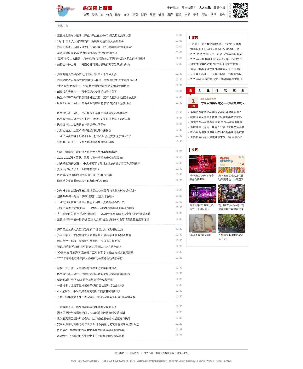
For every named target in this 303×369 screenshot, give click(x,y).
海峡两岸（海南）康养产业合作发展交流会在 (217, 127)
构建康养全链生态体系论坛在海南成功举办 (216, 117)
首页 (86, 14)
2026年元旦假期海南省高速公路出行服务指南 (84, 174)
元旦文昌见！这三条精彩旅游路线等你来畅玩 (84, 130)
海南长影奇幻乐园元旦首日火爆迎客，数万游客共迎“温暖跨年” (94, 47)
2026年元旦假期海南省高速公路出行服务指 (216, 59)
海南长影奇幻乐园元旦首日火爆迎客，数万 (216, 49)
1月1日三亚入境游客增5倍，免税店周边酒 (215, 44)
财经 (144, 14)
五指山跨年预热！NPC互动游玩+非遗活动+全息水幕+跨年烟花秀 (96, 297)
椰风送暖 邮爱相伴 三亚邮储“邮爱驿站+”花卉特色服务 (89, 246)
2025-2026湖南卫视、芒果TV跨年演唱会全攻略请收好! (90, 157)
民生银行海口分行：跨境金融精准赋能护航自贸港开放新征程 (93, 273)
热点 (109, 14)
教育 (153, 14)
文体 (126, 14)
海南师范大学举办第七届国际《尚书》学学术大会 (87, 74)
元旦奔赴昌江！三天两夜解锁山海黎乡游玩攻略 (85, 142)
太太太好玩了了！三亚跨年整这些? (78, 169)
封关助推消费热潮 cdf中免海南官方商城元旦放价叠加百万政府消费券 (98, 163)
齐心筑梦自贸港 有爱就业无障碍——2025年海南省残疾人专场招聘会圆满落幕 (104, 213)
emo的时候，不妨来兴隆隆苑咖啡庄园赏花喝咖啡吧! (88, 291)
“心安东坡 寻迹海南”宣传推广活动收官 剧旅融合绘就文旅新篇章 (95, 252)
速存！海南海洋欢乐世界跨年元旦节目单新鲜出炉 (87, 151)
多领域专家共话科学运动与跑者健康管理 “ (215, 112)
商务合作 (148, 353)
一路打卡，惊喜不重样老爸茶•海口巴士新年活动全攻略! (90, 285)
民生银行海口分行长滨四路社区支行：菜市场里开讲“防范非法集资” (97, 97)
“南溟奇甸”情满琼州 (200, 235)
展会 (222, 14)
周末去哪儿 (189, 7)
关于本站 (119, 353)
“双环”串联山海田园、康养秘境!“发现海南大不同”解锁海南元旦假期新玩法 (101, 58)
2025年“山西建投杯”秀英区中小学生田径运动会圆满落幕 (90, 330)
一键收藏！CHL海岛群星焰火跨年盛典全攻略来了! (87, 306)
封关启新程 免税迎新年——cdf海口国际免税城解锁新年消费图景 (96, 207)
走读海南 (173, 7)
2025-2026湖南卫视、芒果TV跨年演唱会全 (216, 54)
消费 (135, 14)
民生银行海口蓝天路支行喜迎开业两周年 (81, 124)
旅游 (118, 14)
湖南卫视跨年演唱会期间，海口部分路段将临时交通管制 (91, 312)
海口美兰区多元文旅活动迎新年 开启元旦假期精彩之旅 (90, 229)
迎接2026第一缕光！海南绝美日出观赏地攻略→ (86, 196)
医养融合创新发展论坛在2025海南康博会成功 (217, 132)
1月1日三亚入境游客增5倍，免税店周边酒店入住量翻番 (90, 41)
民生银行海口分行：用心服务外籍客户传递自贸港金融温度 (92, 113)
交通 (187, 14)
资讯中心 (97, 14)
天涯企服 (219, 7)
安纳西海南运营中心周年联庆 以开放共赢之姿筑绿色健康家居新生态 (98, 324)
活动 (213, 14)
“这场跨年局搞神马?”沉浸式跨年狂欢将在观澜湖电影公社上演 (231, 209)
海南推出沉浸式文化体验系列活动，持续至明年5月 (230, 179)
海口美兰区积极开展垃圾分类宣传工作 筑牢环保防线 (88, 240)
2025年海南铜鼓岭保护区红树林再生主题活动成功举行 (90, 258)
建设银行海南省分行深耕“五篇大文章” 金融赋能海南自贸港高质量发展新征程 (103, 219)
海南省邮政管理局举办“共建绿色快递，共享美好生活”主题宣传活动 (97, 80)
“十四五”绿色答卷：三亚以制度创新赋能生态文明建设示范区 (93, 85)
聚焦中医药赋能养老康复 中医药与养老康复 (216, 122)
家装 (179, 14)
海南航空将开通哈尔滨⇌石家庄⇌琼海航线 (82, 180)
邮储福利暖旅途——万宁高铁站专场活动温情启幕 (87, 91)
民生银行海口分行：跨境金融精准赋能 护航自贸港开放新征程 (94, 103)
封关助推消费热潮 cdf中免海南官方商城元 (215, 64)
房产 (170, 14)
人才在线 (205, 7)
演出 (205, 14)
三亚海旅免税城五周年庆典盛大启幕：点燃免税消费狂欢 (91, 202)
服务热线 (134, 353)
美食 (196, 14)
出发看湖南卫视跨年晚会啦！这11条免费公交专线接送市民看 (94, 318)
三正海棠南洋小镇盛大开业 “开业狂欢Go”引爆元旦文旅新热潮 (94, 35)
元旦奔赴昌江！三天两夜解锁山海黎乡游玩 (216, 74)
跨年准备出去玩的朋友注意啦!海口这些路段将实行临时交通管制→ (96, 190)
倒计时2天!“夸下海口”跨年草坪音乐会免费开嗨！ (86, 279)
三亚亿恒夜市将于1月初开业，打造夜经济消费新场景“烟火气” (94, 136)
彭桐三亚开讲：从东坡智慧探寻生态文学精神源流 (87, 268)
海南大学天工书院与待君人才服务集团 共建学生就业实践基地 (94, 235)
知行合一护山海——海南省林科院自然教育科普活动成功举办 (93, 64)
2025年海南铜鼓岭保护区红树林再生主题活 (216, 79)
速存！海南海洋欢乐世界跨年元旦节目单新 (216, 69)
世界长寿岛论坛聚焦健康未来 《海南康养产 (216, 137)
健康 (161, 14)
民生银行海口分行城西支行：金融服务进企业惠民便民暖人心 (93, 118)
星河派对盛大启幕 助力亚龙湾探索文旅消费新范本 (87, 52)
